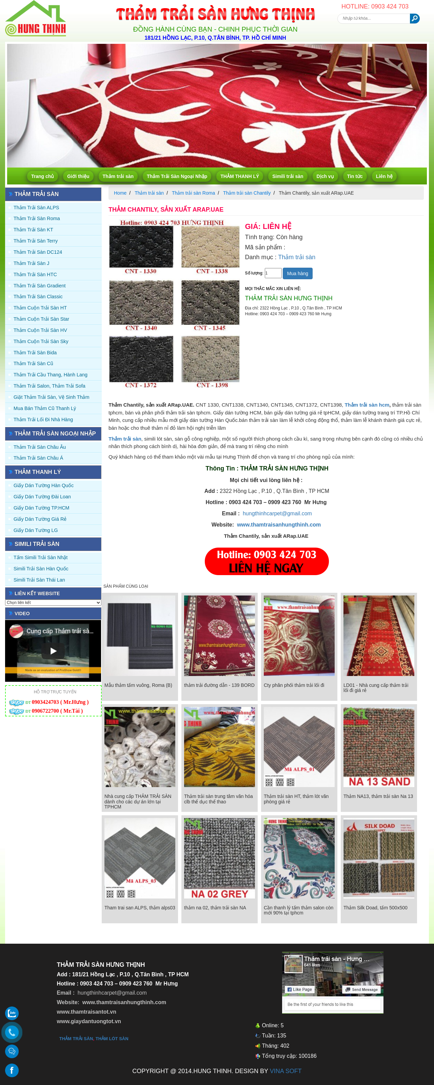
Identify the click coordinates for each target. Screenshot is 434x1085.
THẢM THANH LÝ (239, 176)
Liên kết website (37, 593)
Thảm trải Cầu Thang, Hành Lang (50, 374)
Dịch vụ (325, 176)
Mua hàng (297, 273)
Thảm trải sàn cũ (33, 363)
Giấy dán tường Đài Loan (42, 496)
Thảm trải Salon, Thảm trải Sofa (49, 386)
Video (22, 613)
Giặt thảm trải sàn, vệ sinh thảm (51, 397)
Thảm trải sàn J (32, 263)
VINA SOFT (286, 1071)
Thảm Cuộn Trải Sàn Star (41, 319)
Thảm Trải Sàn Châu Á (38, 458)
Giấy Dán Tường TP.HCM (42, 508)
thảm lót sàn (112, 1038)
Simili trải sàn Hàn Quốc (41, 568)
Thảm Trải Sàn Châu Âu (40, 447)
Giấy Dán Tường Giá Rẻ (40, 519)
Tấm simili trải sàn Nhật (40, 557)
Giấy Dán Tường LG (36, 530)
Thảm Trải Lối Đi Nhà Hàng (43, 419)
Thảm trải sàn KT (33, 229)
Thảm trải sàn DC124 (38, 252)
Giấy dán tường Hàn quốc (44, 485)
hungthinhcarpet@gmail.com (277, 513)
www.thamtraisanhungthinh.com (279, 525)
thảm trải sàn (76, 1038)
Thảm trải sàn (118, 176)
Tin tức (355, 176)
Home (120, 193)
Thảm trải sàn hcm (366, 405)
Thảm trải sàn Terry (36, 241)
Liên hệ (384, 176)
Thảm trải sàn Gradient (40, 285)
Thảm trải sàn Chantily (247, 193)
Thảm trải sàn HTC (35, 274)
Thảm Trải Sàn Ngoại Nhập (177, 176)
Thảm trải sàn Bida (35, 352)
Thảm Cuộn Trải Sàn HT (40, 307)
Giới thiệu (78, 176)
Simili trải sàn (287, 176)
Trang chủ (42, 176)
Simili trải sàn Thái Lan (39, 580)
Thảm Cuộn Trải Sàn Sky (41, 341)
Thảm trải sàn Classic (38, 296)
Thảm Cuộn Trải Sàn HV (40, 330)
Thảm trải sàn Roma (37, 218)
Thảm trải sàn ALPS (36, 207)
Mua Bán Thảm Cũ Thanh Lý (45, 408)
